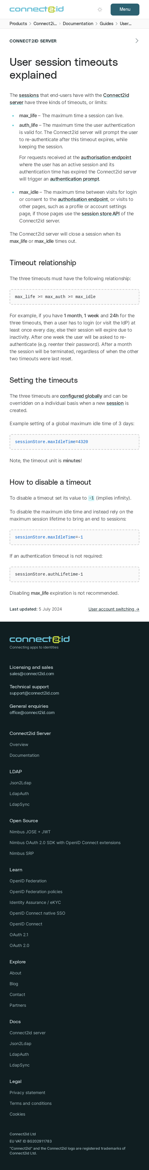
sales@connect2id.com (32, 673)
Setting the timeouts (44, 380)
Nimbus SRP (22, 853)
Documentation (24, 755)
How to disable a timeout (50, 482)
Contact (17, 994)
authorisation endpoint (106, 157)
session (115, 403)
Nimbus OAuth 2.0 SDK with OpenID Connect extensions (65, 842)
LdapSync (20, 804)
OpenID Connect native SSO (37, 913)
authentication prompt (74, 179)
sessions (29, 95)
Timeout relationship (43, 263)
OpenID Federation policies (36, 891)
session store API (100, 213)
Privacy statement (27, 1092)
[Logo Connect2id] (37, 9)
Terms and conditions (31, 1103)
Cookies (17, 1113)
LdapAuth (19, 793)
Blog (14, 983)
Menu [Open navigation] (125, 9)
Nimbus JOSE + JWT (30, 831)
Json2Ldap (20, 782)
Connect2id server (28, 1032)
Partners (18, 1005)
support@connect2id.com (34, 692)
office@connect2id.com (32, 712)
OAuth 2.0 (19, 945)
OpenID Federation (28, 880)
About (15, 972)
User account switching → (113, 608)
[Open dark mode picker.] (99, 9)
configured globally (81, 396)
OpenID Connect (26, 923)
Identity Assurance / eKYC (35, 902)
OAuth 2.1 (19, 934)
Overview (19, 744)
